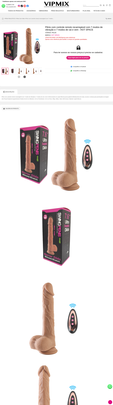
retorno (108, 18)
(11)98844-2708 (8, 6)
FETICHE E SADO (99, 11)
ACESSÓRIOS (31, 11)
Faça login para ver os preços (78, 57)
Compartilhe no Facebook (78, 66)
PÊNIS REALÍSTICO (57, 11)
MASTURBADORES (73, 11)
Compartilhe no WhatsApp (78, 71)
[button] (40, 46)
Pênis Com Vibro (20, 18)
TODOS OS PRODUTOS (15, 11)
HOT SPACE (55, 35)
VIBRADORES (43, 11)
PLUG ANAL (86, 11)
